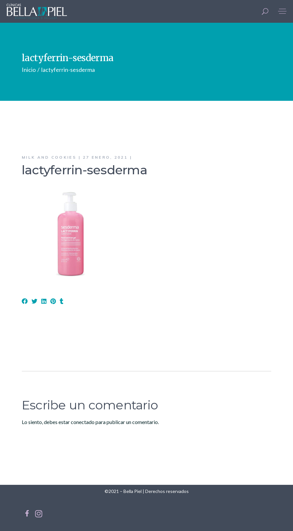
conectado (83, 422)
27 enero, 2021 (105, 157)
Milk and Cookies (49, 157)
